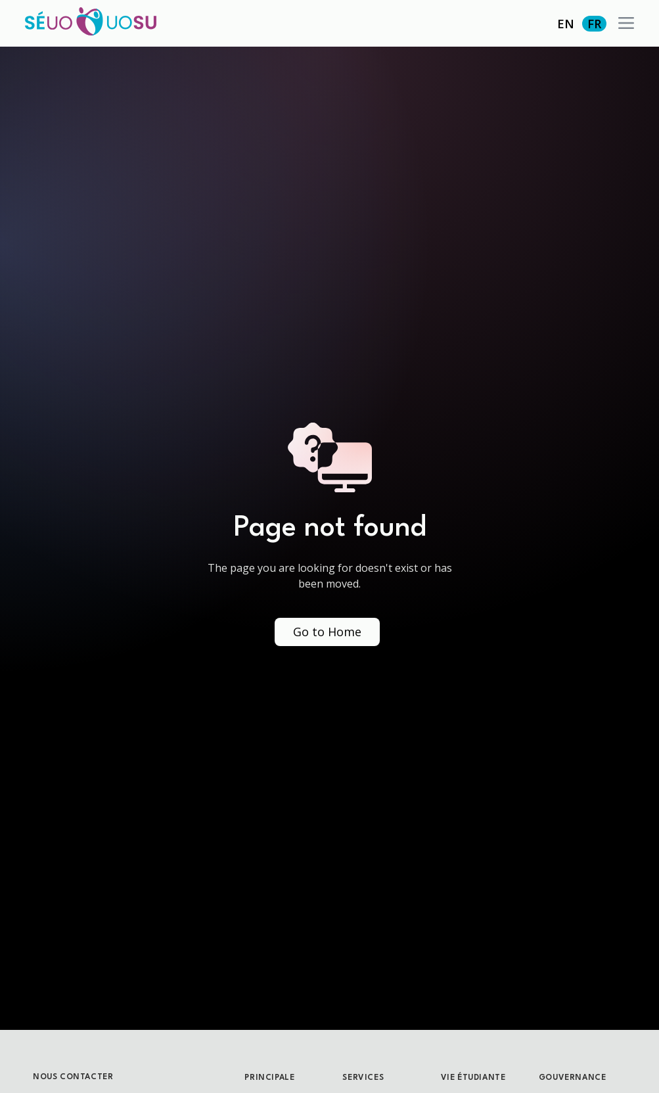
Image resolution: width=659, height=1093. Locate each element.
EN (565, 24)
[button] (626, 23)
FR (594, 24)
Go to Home (327, 632)
